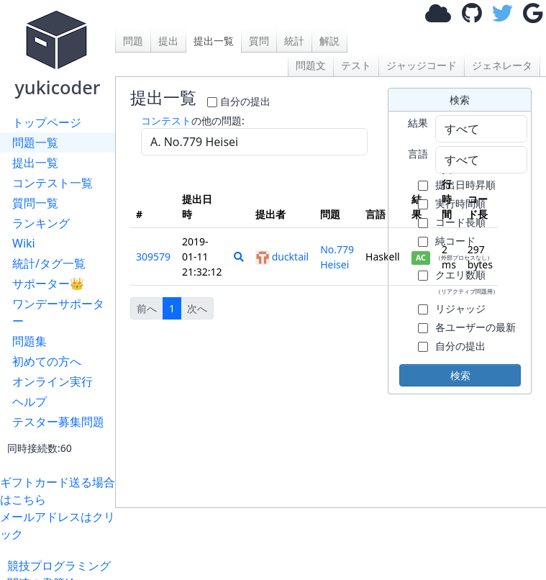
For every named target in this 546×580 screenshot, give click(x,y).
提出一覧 (35, 163)
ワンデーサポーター (58, 312)
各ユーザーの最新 (475, 327)
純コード (464, 247)
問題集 (29, 341)
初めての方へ (46, 361)
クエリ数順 (467, 281)
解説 (329, 40)
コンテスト (166, 120)
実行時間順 (460, 203)
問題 (133, 40)
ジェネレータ (502, 65)
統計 (294, 40)
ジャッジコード (421, 65)
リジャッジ (460, 308)
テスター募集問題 (58, 422)
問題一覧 (35, 142)
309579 (153, 256)
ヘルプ (29, 401)
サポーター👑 (48, 283)
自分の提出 (245, 101)
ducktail (282, 256)
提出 (168, 40)
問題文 (311, 65)
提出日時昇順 (465, 184)
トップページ (46, 122)
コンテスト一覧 (52, 183)
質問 (259, 40)
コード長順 (460, 222)
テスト (356, 65)
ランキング (41, 223)
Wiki (23, 243)
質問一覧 (35, 203)
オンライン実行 (52, 381)
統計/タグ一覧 (49, 263)
